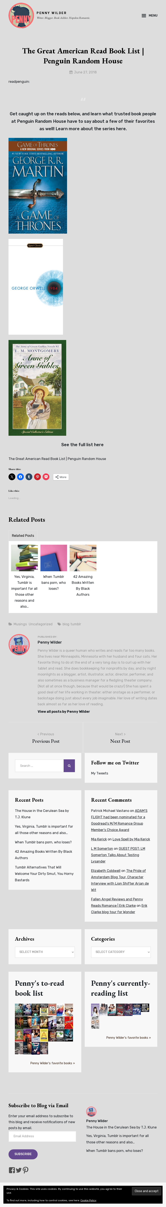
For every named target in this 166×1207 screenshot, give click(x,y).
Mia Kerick (99, 839)
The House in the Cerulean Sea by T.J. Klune (121, 1127)
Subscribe (23, 1154)
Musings (20, 624)
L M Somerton (102, 849)
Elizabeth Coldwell (105, 871)
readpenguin (19, 82)
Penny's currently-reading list (120, 988)
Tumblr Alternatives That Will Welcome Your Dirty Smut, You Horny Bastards (44, 873)
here (121, 128)
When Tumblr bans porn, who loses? (54, 583)
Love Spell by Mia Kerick (131, 839)
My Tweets (99, 773)
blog (66, 624)
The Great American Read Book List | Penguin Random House (57, 459)
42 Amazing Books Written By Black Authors (83, 586)
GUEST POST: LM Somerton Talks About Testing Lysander (118, 855)
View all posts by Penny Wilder (64, 712)
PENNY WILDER (52, 13)
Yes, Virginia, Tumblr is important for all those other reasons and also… (24, 591)
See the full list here (83, 444)
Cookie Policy (88, 1200)
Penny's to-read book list (39, 988)
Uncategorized (41, 624)
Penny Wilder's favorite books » (52, 1063)
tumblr (75, 624)
